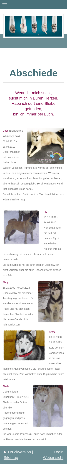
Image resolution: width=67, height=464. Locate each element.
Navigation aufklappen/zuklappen (33, 5)
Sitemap (11, 457)
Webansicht (53, 457)
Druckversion (18, 452)
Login (58, 452)
